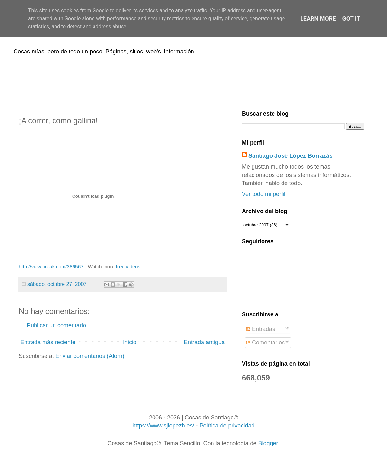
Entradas (260, 329)
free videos (128, 266)
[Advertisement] (193, 81)
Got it (351, 18)
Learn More (318, 18)
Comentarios (265, 342)
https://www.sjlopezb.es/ (163, 425)
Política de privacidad (226, 425)
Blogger (268, 443)
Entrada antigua (204, 342)
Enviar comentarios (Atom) (89, 356)
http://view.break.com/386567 (51, 266)
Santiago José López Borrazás (290, 156)
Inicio (129, 342)
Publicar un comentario (56, 325)
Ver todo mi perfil (263, 194)
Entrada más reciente (47, 342)
